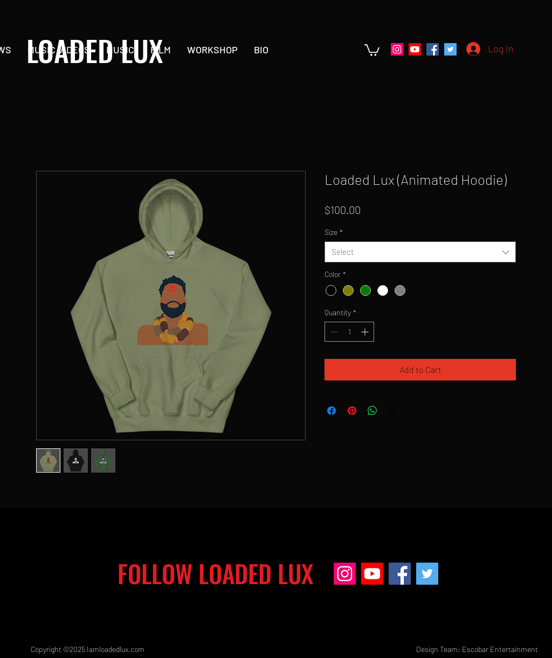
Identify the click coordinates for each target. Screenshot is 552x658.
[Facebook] (432, 49)
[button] (372, 49)
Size (334, 232)
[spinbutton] (349, 331)
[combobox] (420, 251)
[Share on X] (393, 410)
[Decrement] (333, 331)
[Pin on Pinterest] (352, 410)
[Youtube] (415, 49)
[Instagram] (397, 49)
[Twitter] (450, 49)
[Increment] (365, 331)
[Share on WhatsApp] (372, 410)
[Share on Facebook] (331, 410)
